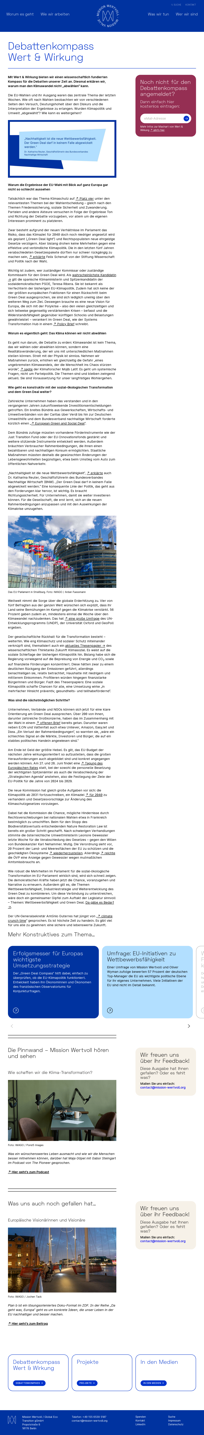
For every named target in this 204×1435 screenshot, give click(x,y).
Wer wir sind (185, 16)
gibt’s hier (158, 130)
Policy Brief (65, 324)
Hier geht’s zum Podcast (30, 1172)
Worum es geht (21, 16)
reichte (110, 853)
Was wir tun (153, 16)
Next (188, 1026)
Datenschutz (175, 1424)
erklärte (39, 257)
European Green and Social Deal (60, 423)
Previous (12, 1026)
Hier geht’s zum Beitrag (30, 1323)
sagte (28, 369)
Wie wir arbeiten (60, 16)
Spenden (140, 1416)
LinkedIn (140, 1424)
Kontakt (191, 4)
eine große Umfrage (84, 618)
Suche (177, 4)
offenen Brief (50, 723)
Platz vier (87, 198)
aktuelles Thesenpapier (83, 646)
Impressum (174, 1420)
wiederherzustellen (68, 853)
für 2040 (95, 795)
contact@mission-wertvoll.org (163, 1087)
